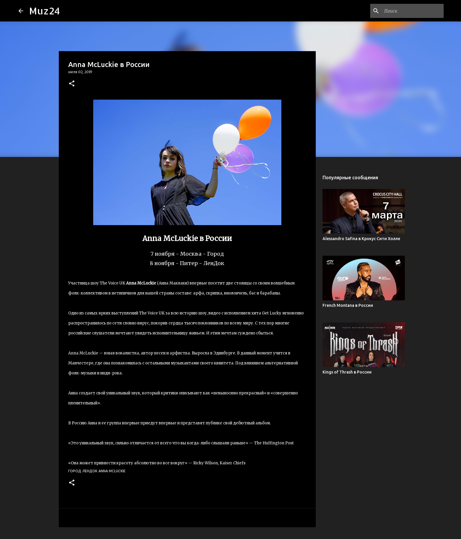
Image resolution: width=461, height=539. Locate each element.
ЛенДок (89, 471)
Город (74, 471)
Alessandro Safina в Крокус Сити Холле (361, 238)
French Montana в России (348, 305)
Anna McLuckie (112, 471)
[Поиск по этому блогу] (413, 11)
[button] (71, 84)
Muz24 (44, 11)
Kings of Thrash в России (347, 372)
